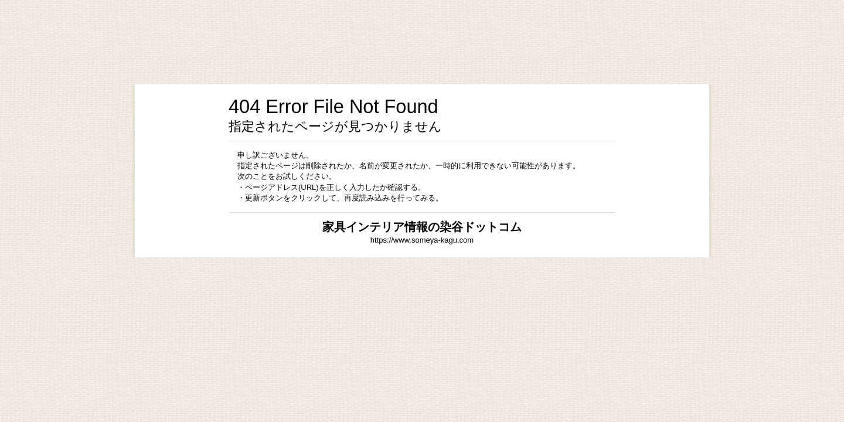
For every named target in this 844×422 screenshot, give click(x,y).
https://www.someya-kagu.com (422, 240)
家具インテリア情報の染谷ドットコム (422, 226)
